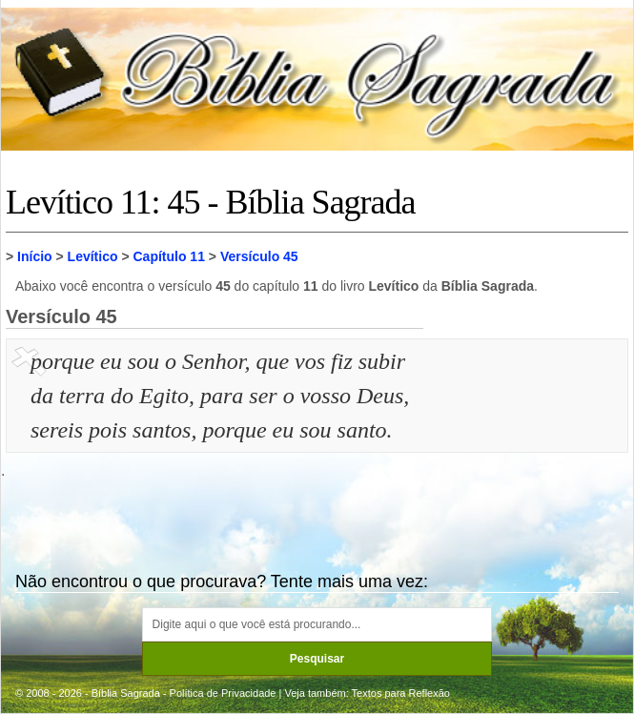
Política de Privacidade (223, 693)
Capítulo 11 (168, 256)
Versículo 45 (259, 256)
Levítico (93, 256)
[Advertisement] (528, 439)
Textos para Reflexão (401, 693)
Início (34, 256)
